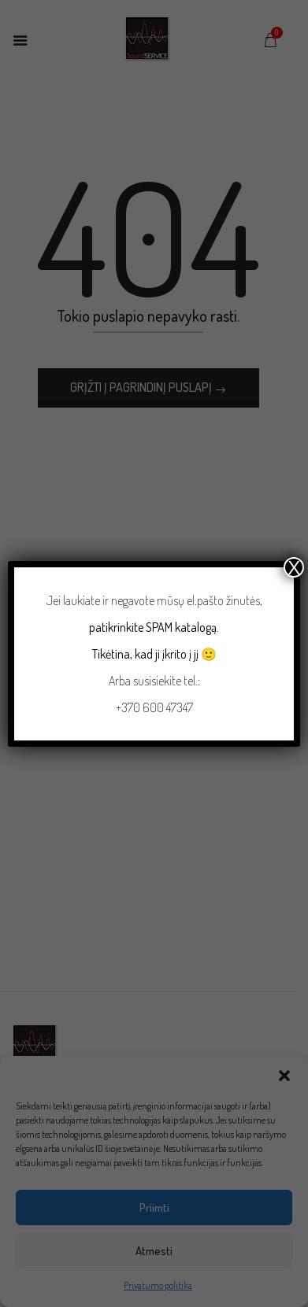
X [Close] (294, 567)
